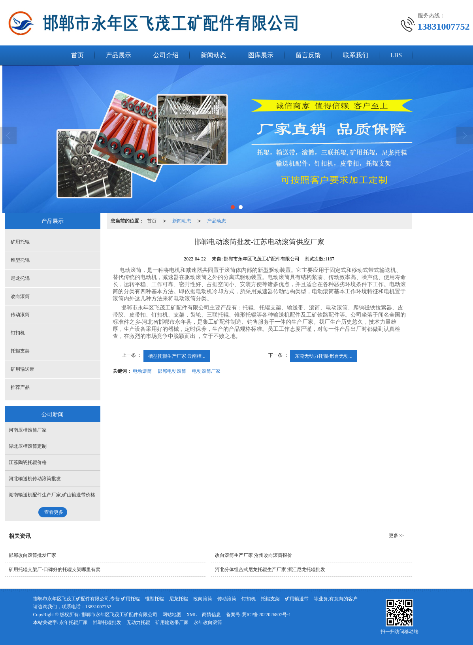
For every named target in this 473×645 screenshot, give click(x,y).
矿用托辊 (20, 242)
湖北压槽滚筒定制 (28, 446)
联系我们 (355, 55)
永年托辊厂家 (73, 622)
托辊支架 (20, 351)
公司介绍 (166, 55)
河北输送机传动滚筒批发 (35, 478)
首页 (77, 55)
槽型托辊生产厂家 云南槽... (176, 356)
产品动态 (216, 221)
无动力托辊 (138, 622)
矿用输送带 (22, 369)
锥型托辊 (20, 260)
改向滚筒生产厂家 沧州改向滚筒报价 (253, 555)
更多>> (396, 535)
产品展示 (118, 55)
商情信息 (211, 614)
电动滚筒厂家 (206, 371)
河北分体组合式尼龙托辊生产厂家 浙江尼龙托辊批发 (270, 569)
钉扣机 (18, 333)
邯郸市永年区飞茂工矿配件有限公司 (119, 614)
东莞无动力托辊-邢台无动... (323, 356)
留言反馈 (308, 55)
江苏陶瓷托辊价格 (28, 462)
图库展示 (260, 55)
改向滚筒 (20, 296)
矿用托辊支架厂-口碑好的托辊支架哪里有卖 (54, 569)
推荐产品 (20, 387)
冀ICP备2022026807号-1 (266, 614)
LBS (396, 55)
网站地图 (171, 614)
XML (192, 614)
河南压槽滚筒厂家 (28, 430)
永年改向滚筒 (208, 622)
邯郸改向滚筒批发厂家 (32, 555)
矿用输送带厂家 (171, 622)
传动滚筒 (20, 314)
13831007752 (98, 606)
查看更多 (53, 512)
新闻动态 (213, 55)
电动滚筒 (142, 371)
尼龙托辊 (20, 278)
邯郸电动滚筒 (172, 371)
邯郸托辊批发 (107, 622)
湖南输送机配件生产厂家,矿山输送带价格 (52, 495)
